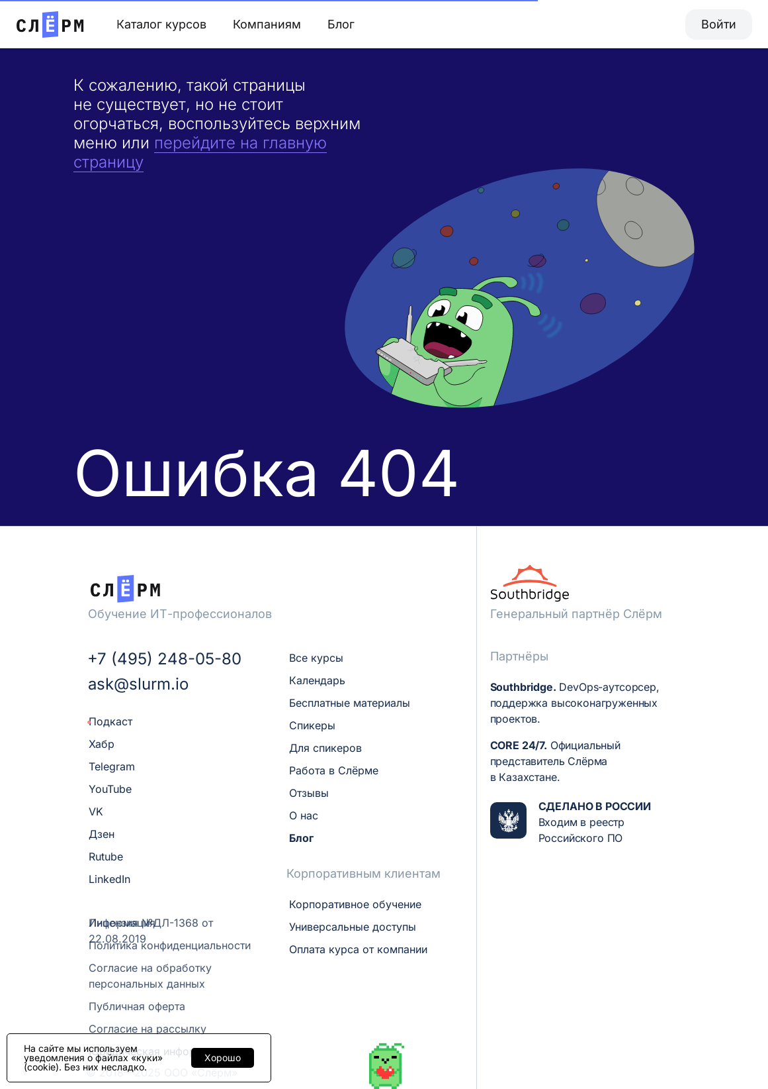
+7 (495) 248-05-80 (164, 659)
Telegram (112, 766)
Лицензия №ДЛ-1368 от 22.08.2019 (151, 930)
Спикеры (312, 725)
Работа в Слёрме (333, 770)
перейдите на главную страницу (200, 152)
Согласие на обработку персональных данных (150, 975)
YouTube (110, 789)
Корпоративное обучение (355, 904)
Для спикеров (325, 747)
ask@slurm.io (138, 684)
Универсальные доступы (352, 926)
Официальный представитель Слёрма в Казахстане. (555, 761)
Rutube (106, 856)
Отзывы (309, 793)
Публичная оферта (137, 1006)
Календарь (317, 680)
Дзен (101, 834)
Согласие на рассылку (147, 1028)
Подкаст (110, 721)
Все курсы (316, 657)
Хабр (101, 744)
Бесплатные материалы (349, 702)
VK (96, 811)
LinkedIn (109, 879)
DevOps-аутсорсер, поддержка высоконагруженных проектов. (575, 702)
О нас (303, 815)
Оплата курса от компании (358, 949)
